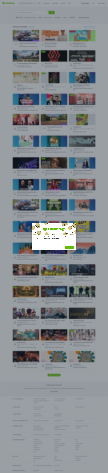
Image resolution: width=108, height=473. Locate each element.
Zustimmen (69, 247)
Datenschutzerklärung (70, 243)
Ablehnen (35, 247)
